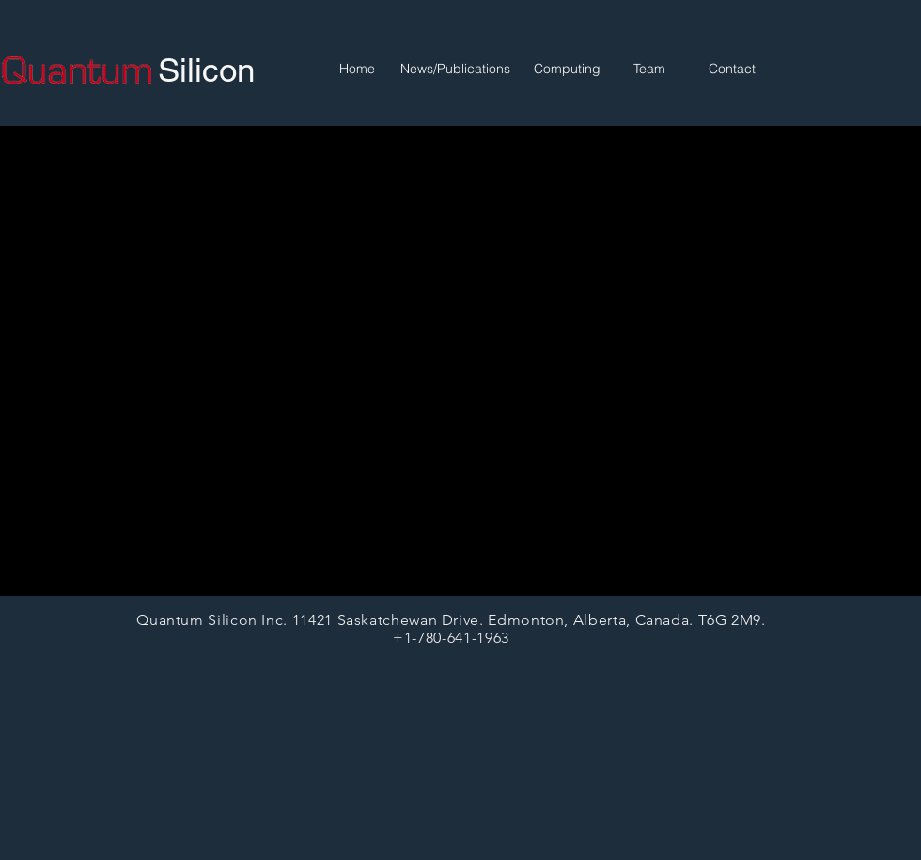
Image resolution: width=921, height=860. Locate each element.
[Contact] (732, 69)
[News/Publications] (455, 69)
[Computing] (566, 70)
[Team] (649, 69)
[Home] (357, 69)
